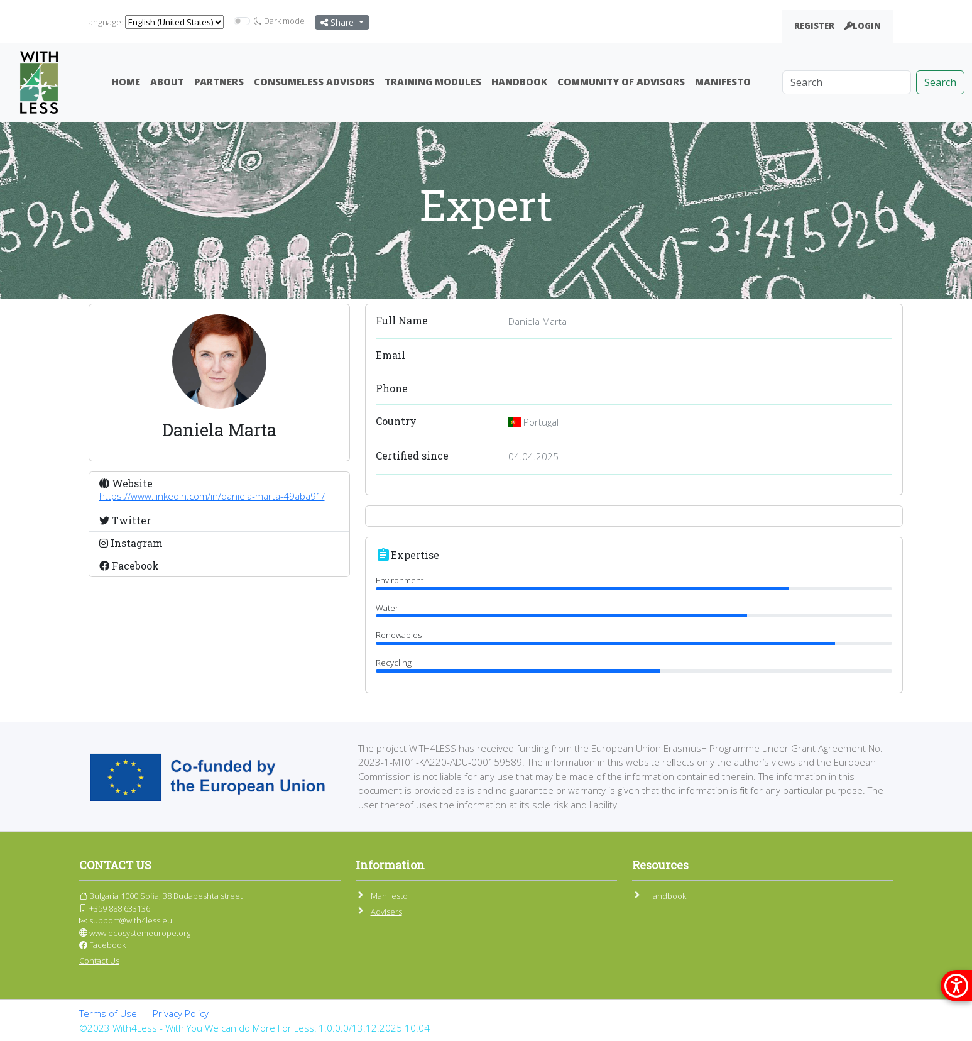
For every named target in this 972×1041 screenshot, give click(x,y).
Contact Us (99, 960)
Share (338, 22)
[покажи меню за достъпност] (956, 985)
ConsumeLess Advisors (314, 81)
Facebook (102, 944)
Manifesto (723, 81)
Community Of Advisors (621, 81)
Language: (103, 22)
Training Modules (433, 81)
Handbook (519, 81)
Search (940, 82)
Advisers (386, 911)
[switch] (242, 21)
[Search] (846, 82)
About (167, 81)
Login (862, 25)
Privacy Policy (181, 1013)
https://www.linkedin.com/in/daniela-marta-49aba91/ (212, 496)
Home (126, 81)
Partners (219, 81)
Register (814, 25)
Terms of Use (108, 1013)
